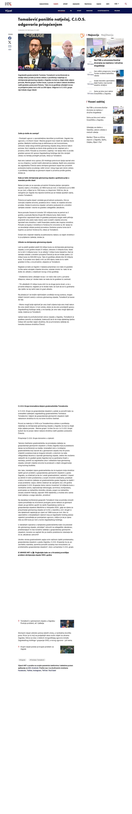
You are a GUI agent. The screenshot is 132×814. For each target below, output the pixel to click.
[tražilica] (126, 4)
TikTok (44, 670)
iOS (29, 668)
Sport (65, 4)
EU (71, 11)
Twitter (29, 670)
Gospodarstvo (103, 11)
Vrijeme (117, 11)
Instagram (37, 670)
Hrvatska (61, 11)
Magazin (76, 4)
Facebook (22, 670)
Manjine (89, 11)
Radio (99, 4)
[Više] (117, 4)
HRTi (107, 4)
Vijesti (56, 4)
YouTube (51, 670)
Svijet (79, 11)
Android (35, 668)
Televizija (88, 4)
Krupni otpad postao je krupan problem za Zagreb (37, 648)
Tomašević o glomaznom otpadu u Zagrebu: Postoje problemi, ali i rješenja (38, 622)
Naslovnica (43, 4)
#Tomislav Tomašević (37, 660)
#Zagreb (22, 660)
